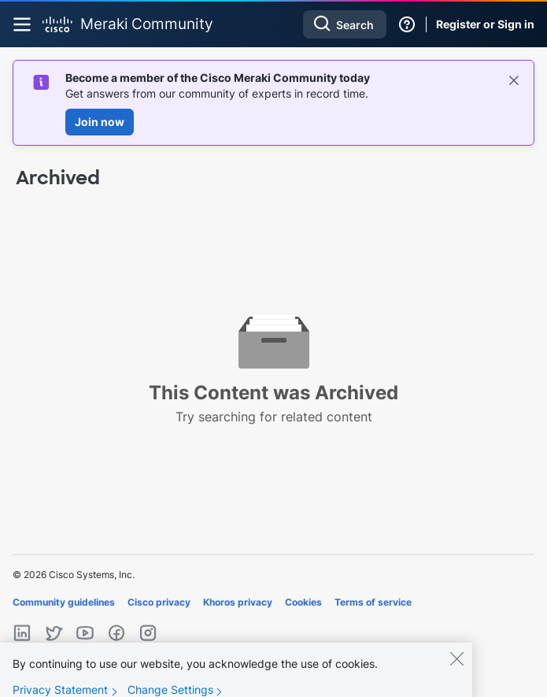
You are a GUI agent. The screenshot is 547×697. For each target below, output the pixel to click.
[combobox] (344, 24)
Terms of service (373, 602)
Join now (99, 121)
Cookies (303, 602)
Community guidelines (64, 602)
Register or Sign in (485, 24)
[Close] (456, 668)
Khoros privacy (237, 602)
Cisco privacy (159, 602)
